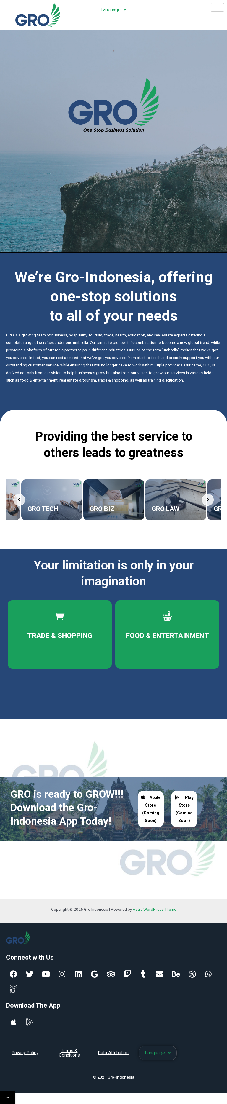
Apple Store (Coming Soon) (151, 811)
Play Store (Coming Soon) (183, 812)
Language (113, 9)
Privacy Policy (25, 1055)
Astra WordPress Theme (154, 912)
